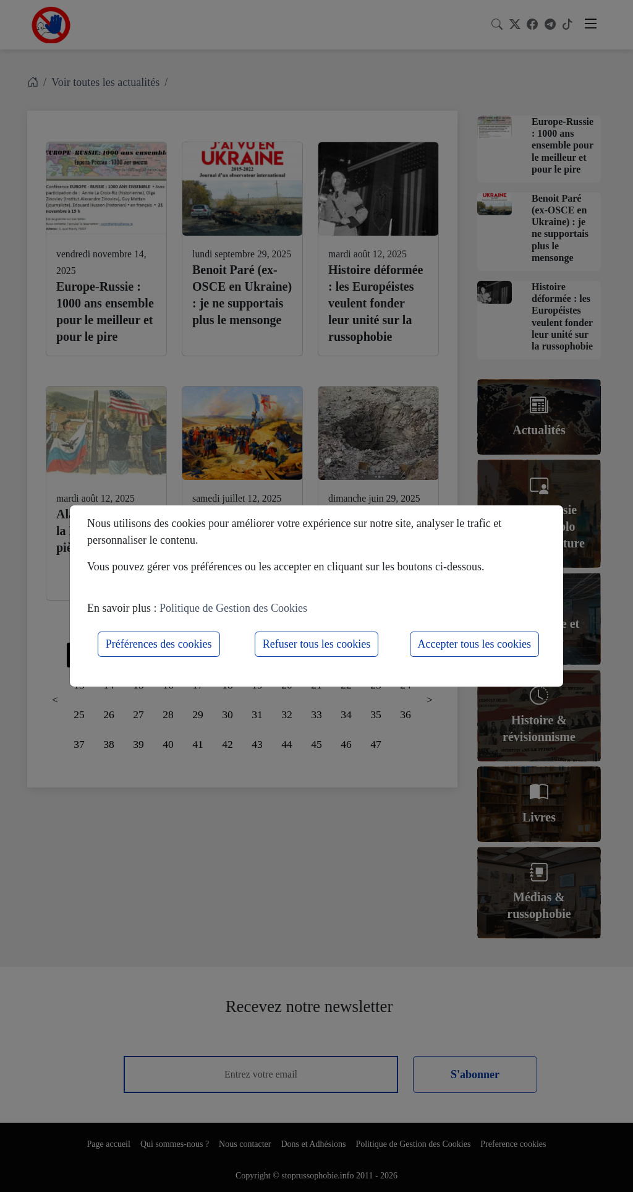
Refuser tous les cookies (316, 644)
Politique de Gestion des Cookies (233, 608)
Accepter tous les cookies (474, 644)
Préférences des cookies (159, 644)
